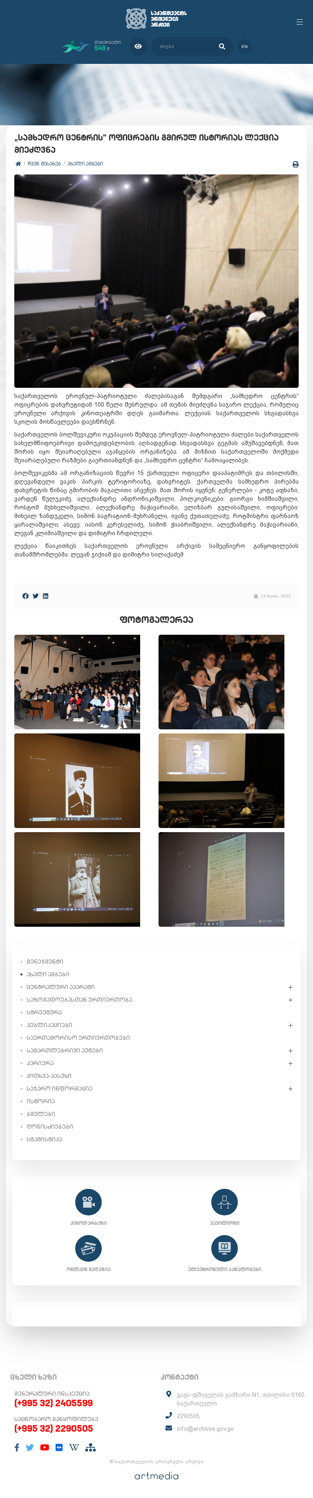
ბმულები (41, 1114)
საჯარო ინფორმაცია (59, 1088)
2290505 (188, 1416)
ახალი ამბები (85, 164)
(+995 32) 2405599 (53, 1403)
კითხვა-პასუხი (49, 1075)
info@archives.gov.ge (205, 1429)
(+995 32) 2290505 (53, 1428)
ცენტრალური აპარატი (61, 987)
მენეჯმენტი (45, 961)
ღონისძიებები (50, 1126)
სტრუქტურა (44, 1012)
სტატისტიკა (44, 1139)
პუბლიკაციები (49, 1025)
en (244, 46)
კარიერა (40, 1063)
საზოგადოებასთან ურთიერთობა (79, 999)
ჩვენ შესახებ (44, 164)
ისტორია (41, 1101)
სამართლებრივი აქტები (65, 1050)
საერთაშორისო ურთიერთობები (78, 1037)
